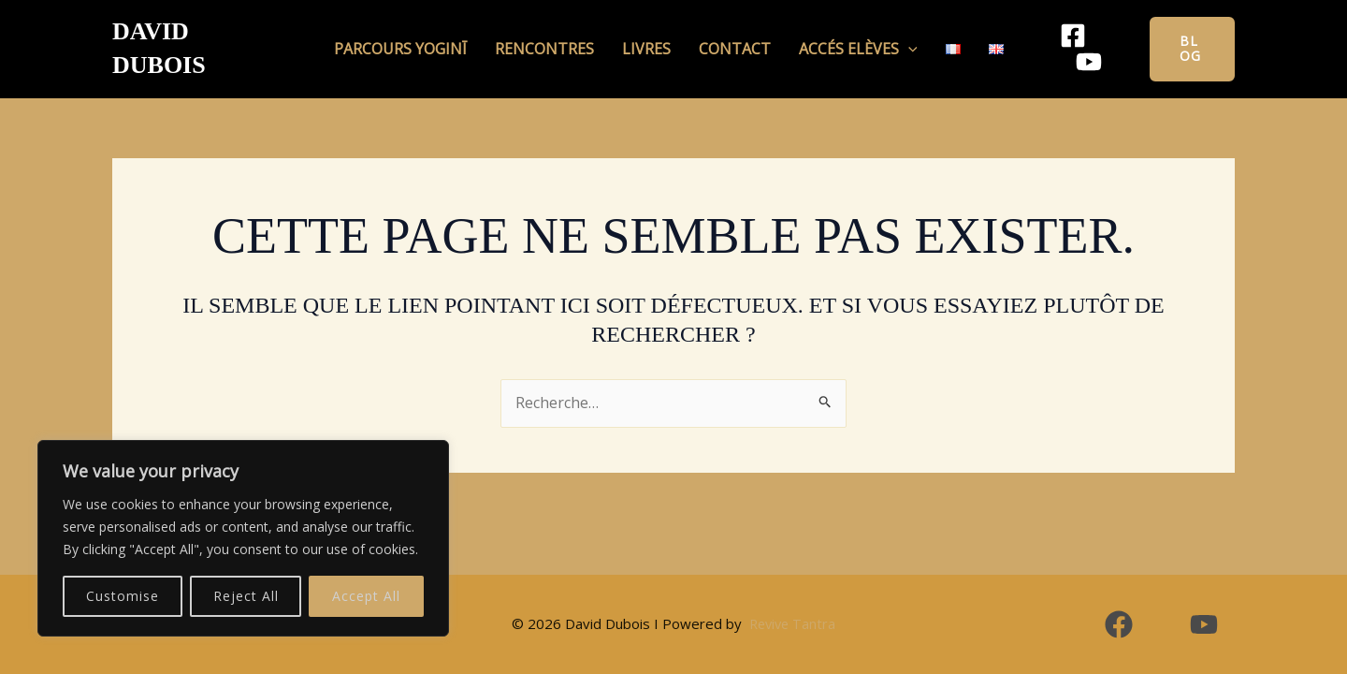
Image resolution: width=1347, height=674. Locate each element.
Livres (651, 36)
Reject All (246, 596)
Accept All (366, 596)
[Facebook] (1045, 37)
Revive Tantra (791, 623)
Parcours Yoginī (423, 36)
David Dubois (200, 37)
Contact (730, 36)
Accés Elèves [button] (844, 36)
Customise (122, 596)
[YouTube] (1103, 37)
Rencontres (558, 36)
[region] (243, 538)
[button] (894, 37)
